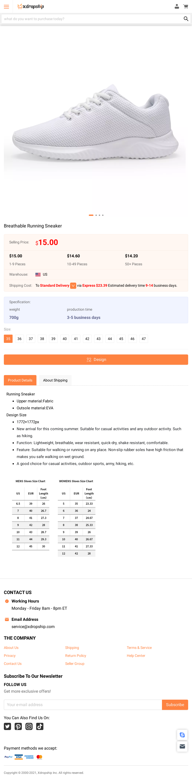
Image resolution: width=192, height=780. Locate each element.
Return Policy (75, 656)
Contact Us (13, 664)
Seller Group (74, 664)
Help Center (136, 656)
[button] (91, 215)
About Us (11, 648)
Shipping (72, 648)
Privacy (10, 656)
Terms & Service (139, 648)
